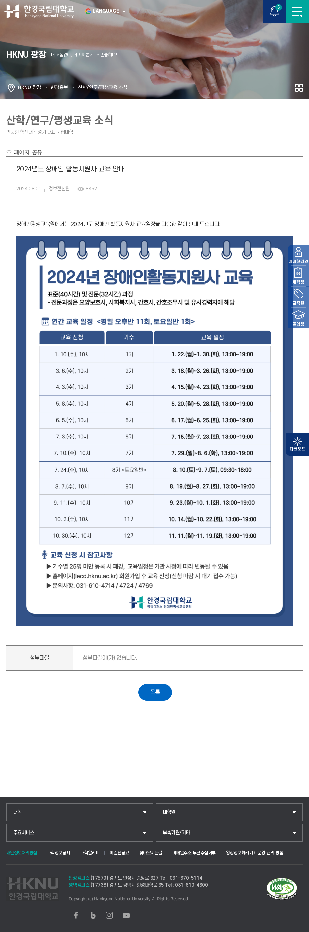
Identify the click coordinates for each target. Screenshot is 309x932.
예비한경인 (297, 443)
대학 (17, 812)
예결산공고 (119, 852)
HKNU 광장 (29, 87)
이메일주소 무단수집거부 (194, 852)
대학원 (169, 812)
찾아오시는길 (150, 852)
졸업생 (297, 513)
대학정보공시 (58, 852)
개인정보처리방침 (21, 852)
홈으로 (11, 88)
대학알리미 (90, 852)
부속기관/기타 (176, 832)
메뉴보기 (297, 11)
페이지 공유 (26, 151)
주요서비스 (23, 832)
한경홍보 (59, 87)
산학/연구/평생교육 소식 (102, 87)
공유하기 (299, 88)
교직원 (297, 490)
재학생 (297, 467)
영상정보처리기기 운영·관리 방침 (254, 852)
